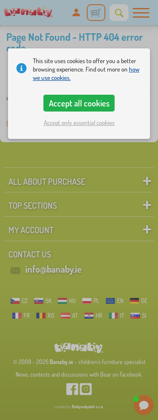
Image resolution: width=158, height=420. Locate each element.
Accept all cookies (79, 103)
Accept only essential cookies (79, 123)
